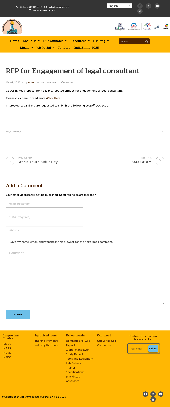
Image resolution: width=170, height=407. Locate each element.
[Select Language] (119, 5)
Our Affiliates (55, 41)
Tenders (64, 47)
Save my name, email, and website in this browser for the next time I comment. (61, 242)
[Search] (147, 41)
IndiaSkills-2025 (86, 47)
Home (14, 41)
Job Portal (45, 47)
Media (26, 47)
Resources (80, 41)
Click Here (53, 98)
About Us (31, 41)
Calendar (67, 82)
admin (32, 82)
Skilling (101, 41)
